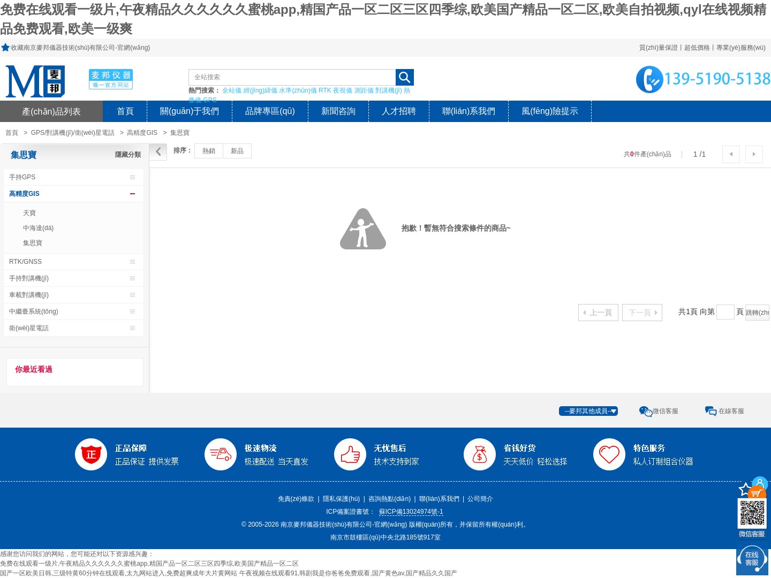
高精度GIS (142, 132)
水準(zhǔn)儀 (297, 90)
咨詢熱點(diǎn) (389, 499)
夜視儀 (342, 90)
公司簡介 (480, 499)
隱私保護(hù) (341, 499)
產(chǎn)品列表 (51, 111)
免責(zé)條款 (296, 499)
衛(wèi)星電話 (29, 328)
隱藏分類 (128, 154)
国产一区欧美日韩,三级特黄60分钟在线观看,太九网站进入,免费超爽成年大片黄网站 (118, 573)
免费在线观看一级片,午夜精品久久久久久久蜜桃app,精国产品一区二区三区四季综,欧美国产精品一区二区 (149, 563)
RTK (325, 90)
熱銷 (208, 151)
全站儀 (231, 90)
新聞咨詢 (338, 111)
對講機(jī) (388, 90)
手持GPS (22, 177)
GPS (209, 100)
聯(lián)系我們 (469, 111)
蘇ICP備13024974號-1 (411, 511)
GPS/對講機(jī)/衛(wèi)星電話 (73, 132)
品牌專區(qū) (269, 111)
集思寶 (180, 132)
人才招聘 (399, 111)
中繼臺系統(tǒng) (33, 311)
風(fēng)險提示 (549, 111)
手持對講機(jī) (29, 278)
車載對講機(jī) (29, 295)
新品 (237, 151)
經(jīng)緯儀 (260, 90)
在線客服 (731, 411)
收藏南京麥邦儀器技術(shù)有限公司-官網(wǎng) (80, 47)
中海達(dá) (38, 228)
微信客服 (665, 411)
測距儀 (364, 90)
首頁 (125, 111)
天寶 (29, 213)
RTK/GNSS (25, 261)
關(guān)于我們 (189, 111)
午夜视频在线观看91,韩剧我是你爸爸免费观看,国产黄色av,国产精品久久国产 (348, 573)
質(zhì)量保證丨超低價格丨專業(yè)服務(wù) (702, 47)
